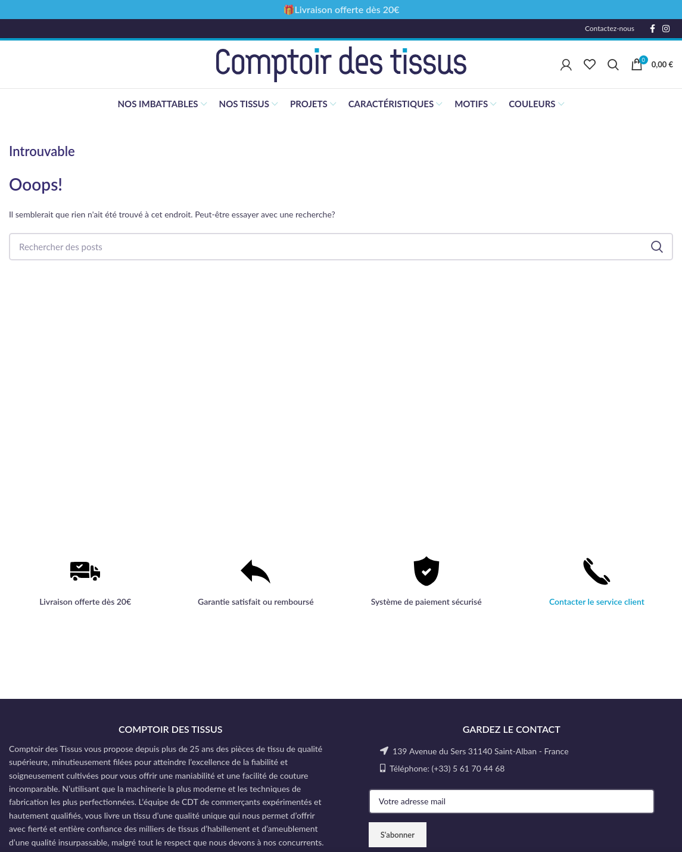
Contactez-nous (609, 28)
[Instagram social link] (666, 28)
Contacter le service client (596, 601)
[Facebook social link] (652, 28)
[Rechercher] (613, 64)
